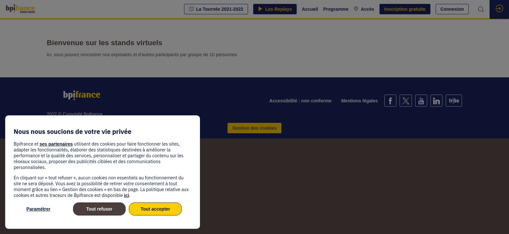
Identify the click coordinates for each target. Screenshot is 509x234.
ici (126, 195)
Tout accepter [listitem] (155, 209)
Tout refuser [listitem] (99, 209)
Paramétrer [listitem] (38, 209)
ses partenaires (56, 144)
